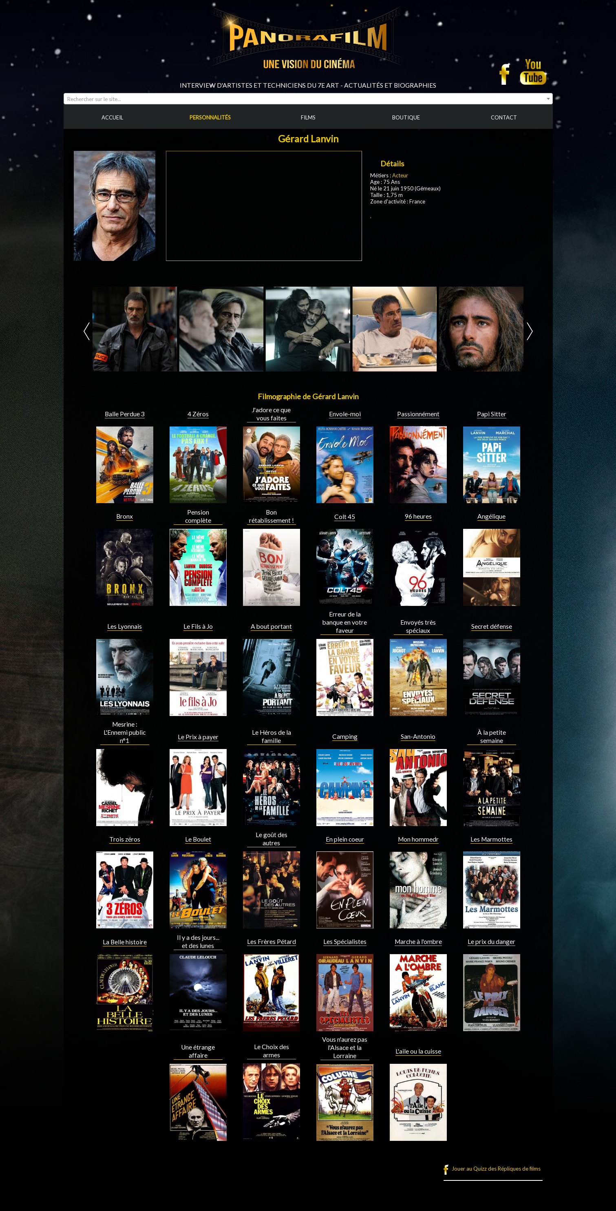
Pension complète (198, 516)
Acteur (400, 175)
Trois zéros (124, 839)
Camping (345, 736)
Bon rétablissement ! (271, 516)
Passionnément (418, 414)
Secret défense (491, 626)
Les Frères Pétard (271, 941)
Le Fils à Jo (198, 626)
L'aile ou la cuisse (418, 1051)
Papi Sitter (491, 414)
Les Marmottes (491, 839)
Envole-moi (345, 414)
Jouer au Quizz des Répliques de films (496, 1168)
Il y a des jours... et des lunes (198, 941)
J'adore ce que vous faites (271, 414)
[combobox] (308, 98)
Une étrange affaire (198, 1051)
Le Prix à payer (198, 736)
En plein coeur (345, 839)
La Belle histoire (125, 942)
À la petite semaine (491, 736)
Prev (87, 331)
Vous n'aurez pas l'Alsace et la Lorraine (344, 1047)
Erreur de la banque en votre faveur (344, 622)
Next (530, 331)
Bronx (124, 516)
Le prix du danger (491, 941)
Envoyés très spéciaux (418, 626)
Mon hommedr (418, 839)
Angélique (491, 516)
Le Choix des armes (271, 1051)
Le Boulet (198, 839)
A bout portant (271, 626)
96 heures (418, 516)
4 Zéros (198, 414)
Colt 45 (344, 516)
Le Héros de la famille (271, 736)
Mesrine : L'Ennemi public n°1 (125, 732)
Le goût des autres (271, 838)
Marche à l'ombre (418, 941)
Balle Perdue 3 (125, 414)
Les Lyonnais (124, 626)
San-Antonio (418, 736)
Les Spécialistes (345, 941)
